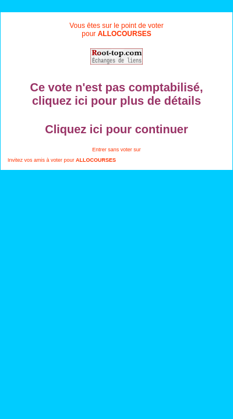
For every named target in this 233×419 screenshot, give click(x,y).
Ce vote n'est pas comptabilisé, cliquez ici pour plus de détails (116, 94)
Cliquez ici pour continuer (116, 129)
